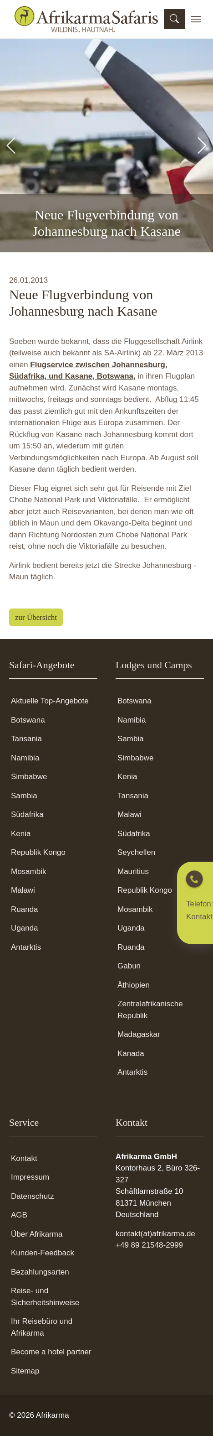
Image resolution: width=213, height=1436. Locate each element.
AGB (19, 1215)
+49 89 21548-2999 (149, 1245)
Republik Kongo (38, 852)
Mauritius (133, 871)
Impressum (30, 1177)
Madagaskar (138, 1034)
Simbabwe (29, 776)
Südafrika (27, 814)
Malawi (23, 890)
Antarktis (26, 947)
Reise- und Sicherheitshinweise (45, 1296)
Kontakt (24, 1158)
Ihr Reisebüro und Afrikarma (41, 1327)
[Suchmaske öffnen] (174, 19)
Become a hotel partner (51, 1352)
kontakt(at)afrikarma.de (155, 1233)
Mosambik (28, 871)
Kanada (130, 1053)
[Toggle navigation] (196, 19)
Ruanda (24, 909)
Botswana (28, 720)
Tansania (26, 738)
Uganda (24, 928)
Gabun (129, 966)
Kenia (20, 833)
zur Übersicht (36, 617)
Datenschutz (32, 1196)
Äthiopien (133, 985)
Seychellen (136, 852)
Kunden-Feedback (42, 1253)
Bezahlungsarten (40, 1272)
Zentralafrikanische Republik (150, 1009)
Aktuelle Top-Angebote (50, 701)
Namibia (25, 758)
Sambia (24, 795)
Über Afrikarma (36, 1234)
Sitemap (25, 1371)
